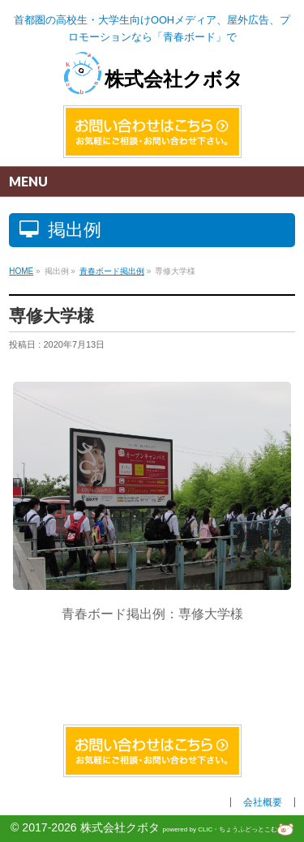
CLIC (205, 829)
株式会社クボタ (152, 79)
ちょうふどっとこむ (256, 829)
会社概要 (262, 802)
